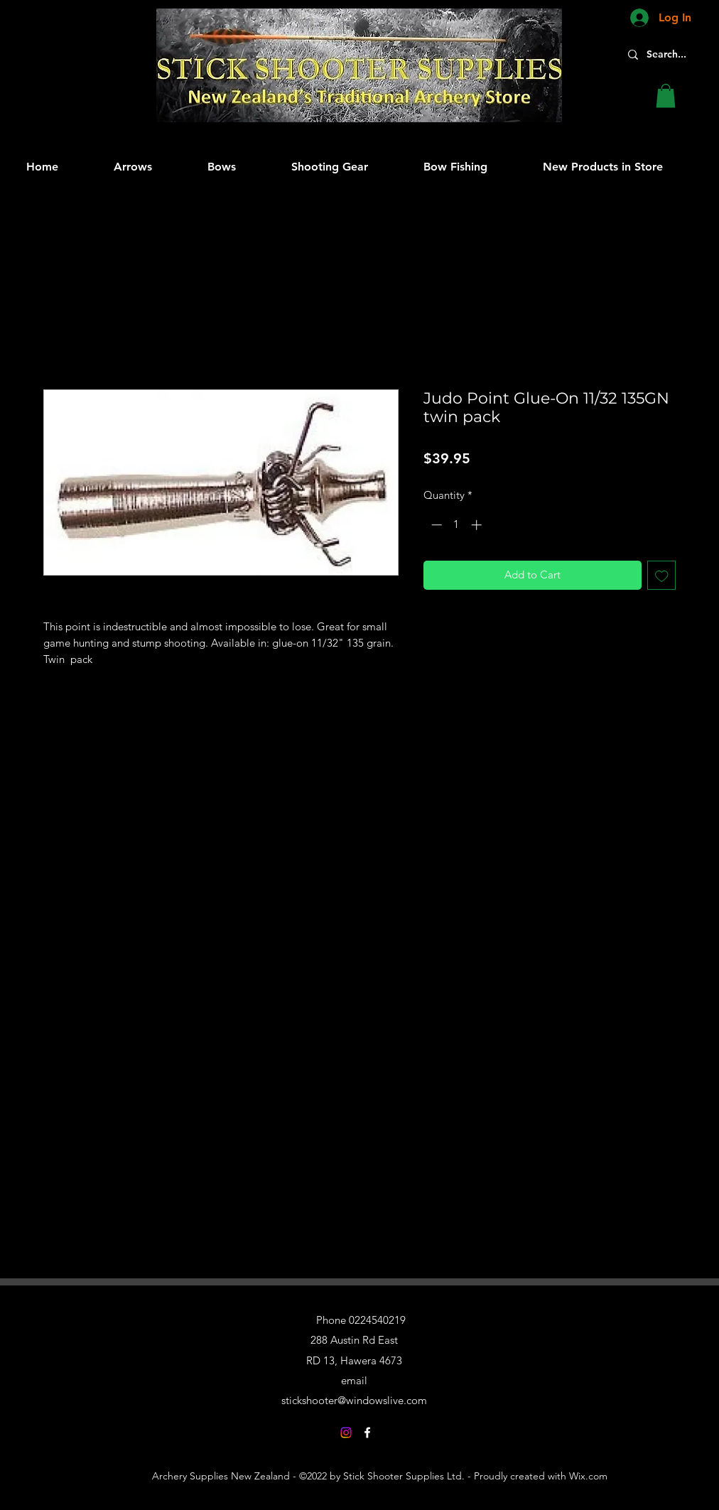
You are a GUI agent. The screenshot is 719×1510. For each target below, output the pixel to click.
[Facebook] (367, 1432)
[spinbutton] (456, 525)
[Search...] (674, 54)
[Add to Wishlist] (661, 575)
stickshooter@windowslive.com (354, 1400)
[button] (666, 95)
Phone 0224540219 (361, 1320)
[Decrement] (435, 525)
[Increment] (477, 525)
